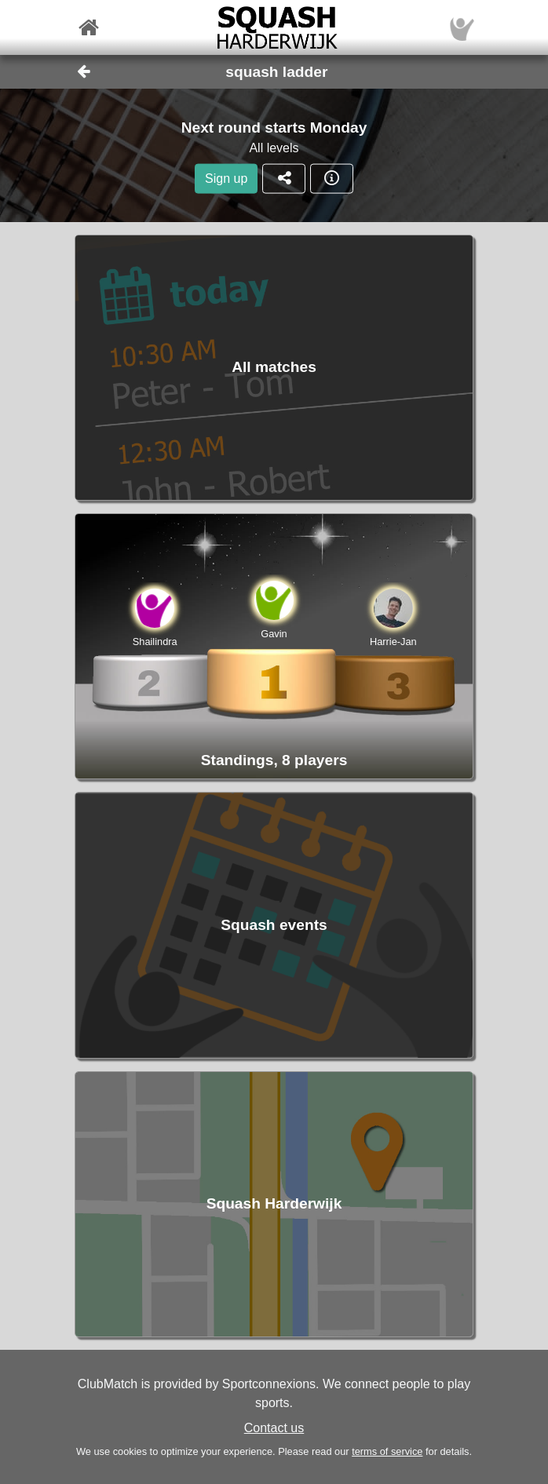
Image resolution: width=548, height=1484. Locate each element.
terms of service (387, 1451)
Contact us (274, 1428)
